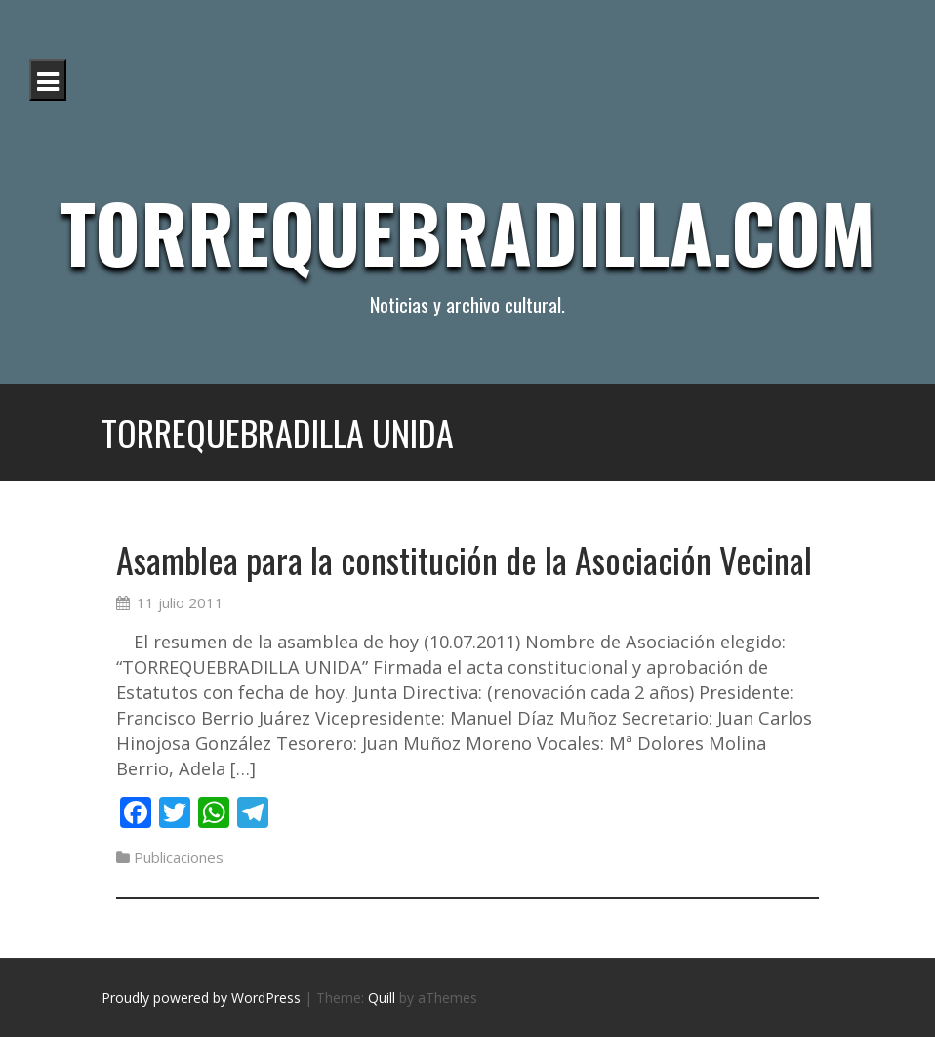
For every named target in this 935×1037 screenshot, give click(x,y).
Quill (381, 997)
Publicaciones (179, 857)
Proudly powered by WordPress (201, 997)
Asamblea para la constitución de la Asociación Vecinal (464, 559)
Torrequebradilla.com (468, 231)
